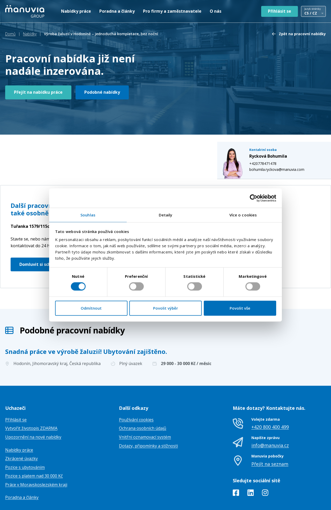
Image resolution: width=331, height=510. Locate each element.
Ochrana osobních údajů (142, 402)
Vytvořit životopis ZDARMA (31, 402)
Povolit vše (240, 308)
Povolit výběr (165, 308)
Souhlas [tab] (87, 214)
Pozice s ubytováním (25, 442)
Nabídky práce (76, 11)
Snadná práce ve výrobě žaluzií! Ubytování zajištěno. (86, 325)
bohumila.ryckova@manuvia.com (282, 131)
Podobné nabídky (102, 92)
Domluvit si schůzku (40, 238)
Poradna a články (117, 11)
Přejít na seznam (269, 438)
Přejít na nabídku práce (38, 92)
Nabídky (29, 33)
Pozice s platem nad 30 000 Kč (34, 450)
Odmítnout (91, 308)
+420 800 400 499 (270, 401)
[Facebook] (236, 468)
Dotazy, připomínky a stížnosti (148, 420)
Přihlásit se (279, 11)
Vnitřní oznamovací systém (145, 411)
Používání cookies (136, 394)
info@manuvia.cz (270, 420)
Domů (10, 33)
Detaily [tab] (165, 214)
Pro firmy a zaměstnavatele (172, 11)
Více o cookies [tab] (243, 214)
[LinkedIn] (250, 468)
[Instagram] (265, 468)
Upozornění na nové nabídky (33, 411)
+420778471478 (268, 125)
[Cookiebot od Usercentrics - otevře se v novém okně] (253, 198)
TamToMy (317, 501)
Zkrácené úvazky (21, 433)
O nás (215, 11)
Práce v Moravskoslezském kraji (36, 459)
